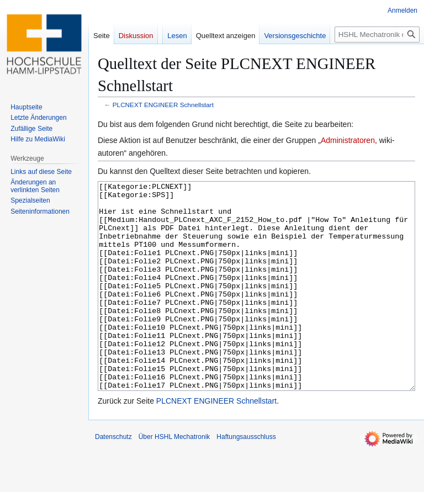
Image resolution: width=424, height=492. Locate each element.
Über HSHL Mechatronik (174, 478)
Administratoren (348, 140)
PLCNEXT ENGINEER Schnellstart (163, 104)
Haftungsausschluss (245, 478)
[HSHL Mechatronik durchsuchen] (377, 35)
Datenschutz (113, 478)
